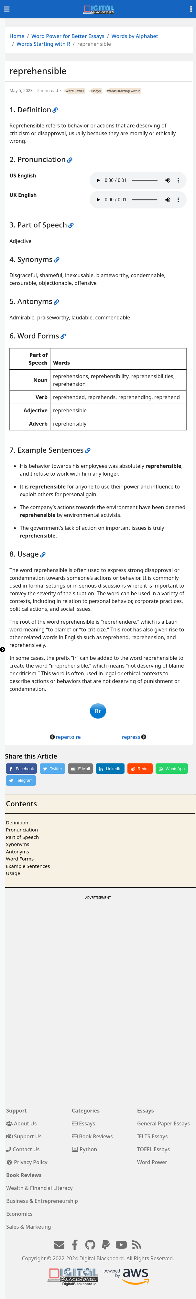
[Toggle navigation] (7, 9)
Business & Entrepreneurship (42, 1200)
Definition (17, 822)
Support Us (23, 1136)
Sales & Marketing (28, 1226)
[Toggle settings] (191, 9)
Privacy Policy (27, 1162)
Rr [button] (98, 711)
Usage (13, 873)
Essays (96, 91)
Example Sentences (28, 866)
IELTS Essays (152, 1136)
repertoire (68, 736)
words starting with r (123, 91)
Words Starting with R (43, 43)
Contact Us (22, 1149)
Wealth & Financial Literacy (39, 1188)
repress (131, 736)
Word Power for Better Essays (67, 36)
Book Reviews (92, 1136)
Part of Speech (22, 837)
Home (16, 36)
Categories (86, 1110)
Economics (19, 1213)
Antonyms (17, 851)
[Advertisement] (97, 946)
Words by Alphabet (135, 36)
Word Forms (20, 858)
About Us (21, 1123)
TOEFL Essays (153, 1149)
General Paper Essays (163, 1123)
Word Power (75, 91)
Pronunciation (22, 829)
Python (84, 1149)
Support (16, 1110)
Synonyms (17, 844)
